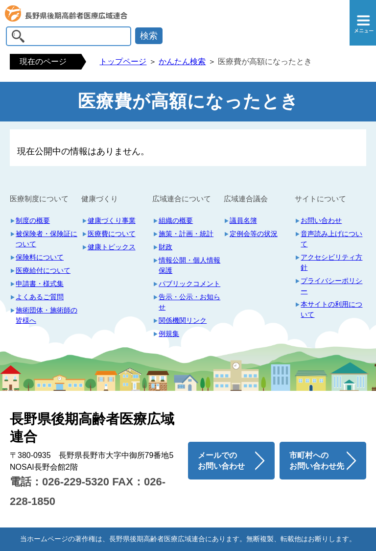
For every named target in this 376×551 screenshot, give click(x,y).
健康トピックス (112, 247)
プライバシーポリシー (331, 286)
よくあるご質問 (40, 297)
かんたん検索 (182, 61)
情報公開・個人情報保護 (189, 265)
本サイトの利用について (331, 309)
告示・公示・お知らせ (189, 302)
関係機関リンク (183, 320)
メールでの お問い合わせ (221, 460)
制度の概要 (33, 220)
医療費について (112, 234)
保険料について (40, 257)
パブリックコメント (189, 283)
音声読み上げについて (331, 239)
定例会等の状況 (254, 234)
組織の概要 (176, 220)
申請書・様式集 (40, 283)
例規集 (169, 333)
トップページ (122, 61)
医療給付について (43, 270)
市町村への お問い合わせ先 (316, 460)
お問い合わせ (321, 220)
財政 (165, 247)
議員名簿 (243, 220)
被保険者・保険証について (46, 239)
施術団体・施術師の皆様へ (46, 315)
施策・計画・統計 (186, 234)
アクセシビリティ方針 (331, 262)
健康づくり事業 (112, 220)
